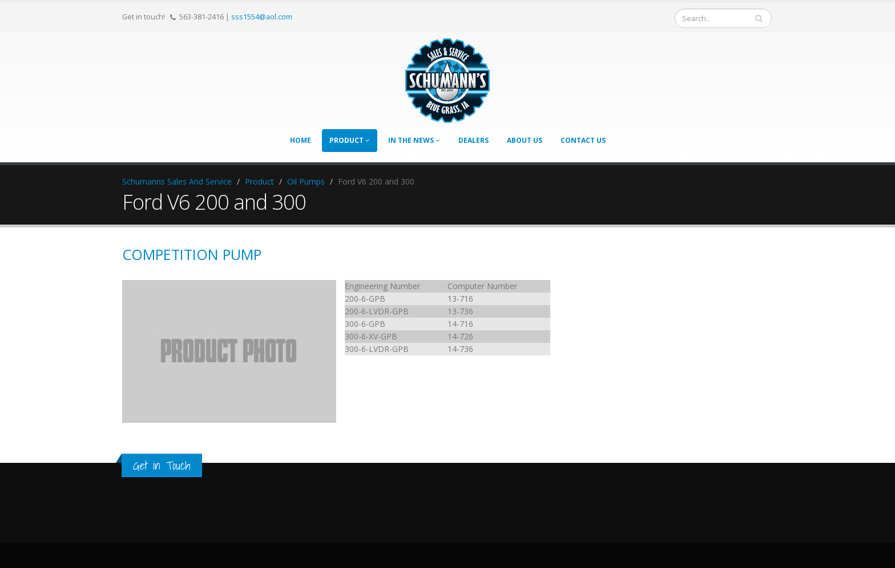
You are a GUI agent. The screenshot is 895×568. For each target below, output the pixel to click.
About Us (524, 140)
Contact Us (583, 140)
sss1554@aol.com (261, 17)
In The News (414, 140)
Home (300, 140)
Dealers (473, 140)
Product (349, 140)
